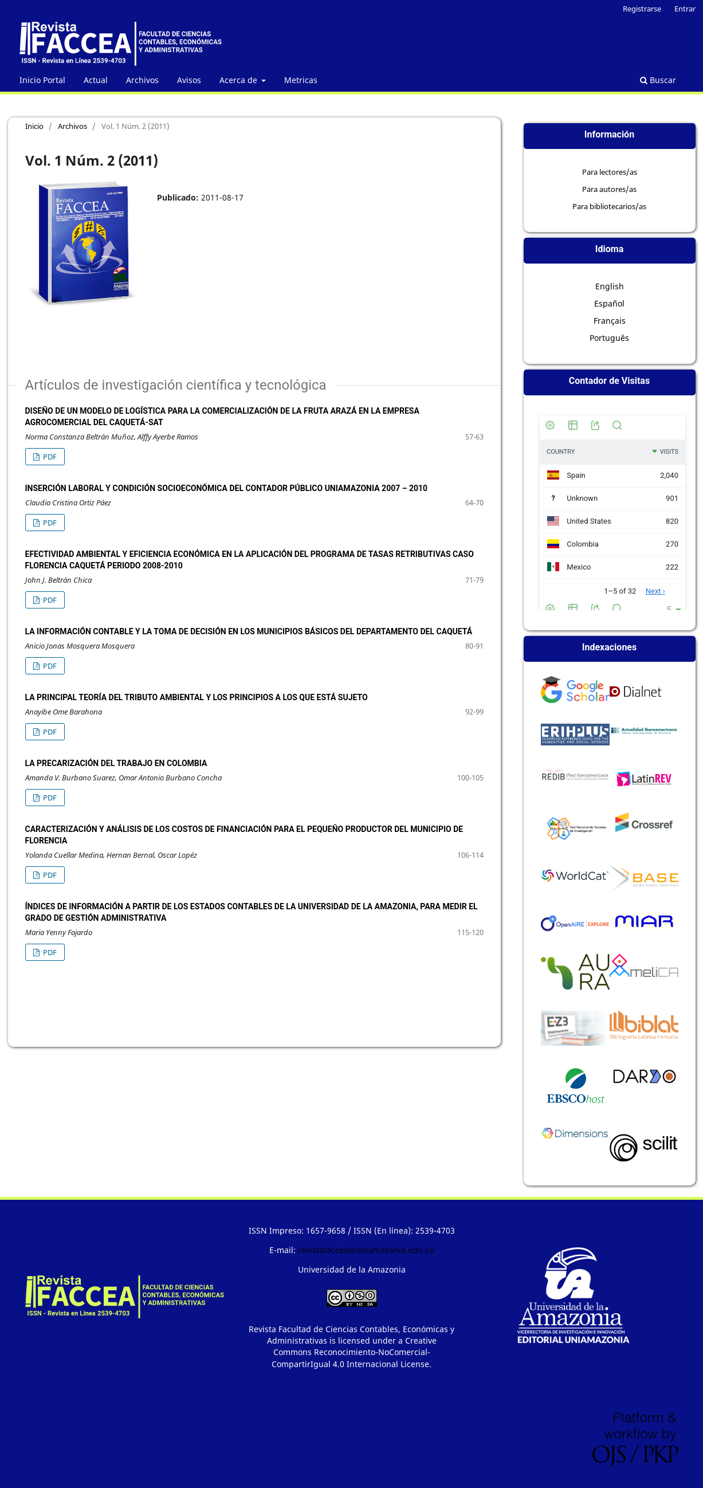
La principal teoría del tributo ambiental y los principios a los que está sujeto (196, 697)
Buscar (658, 79)
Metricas (300, 79)
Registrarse (642, 8)
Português (609, 337)
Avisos (189, 79)
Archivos (142, 79)
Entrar (685, 8)
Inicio (34, 126)
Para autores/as (609, 189)
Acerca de (239, 79)
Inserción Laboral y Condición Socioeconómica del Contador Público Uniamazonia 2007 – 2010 (226, 488)
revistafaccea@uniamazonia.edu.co (366, 1249)
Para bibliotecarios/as (609, 206)
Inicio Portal (42, 79)
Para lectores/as (609, 172)
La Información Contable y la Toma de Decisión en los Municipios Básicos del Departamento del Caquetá (249, 631)
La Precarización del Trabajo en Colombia (116, 763)
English (609, 286)
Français (610, 320)
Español (609, 303)
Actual (96, 79)
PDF (49, 456)
